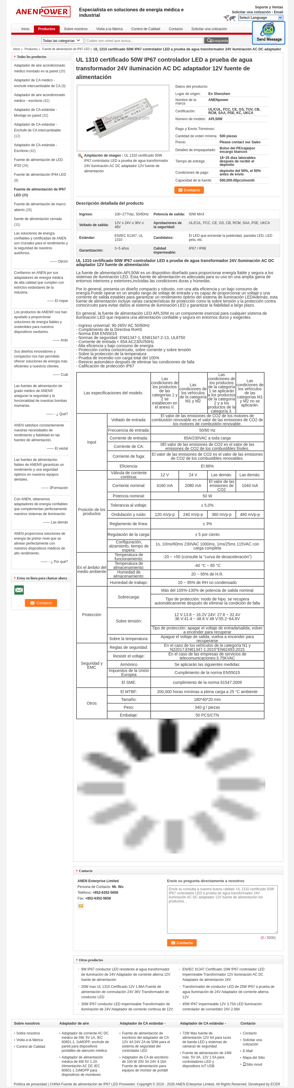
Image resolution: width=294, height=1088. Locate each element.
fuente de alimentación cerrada (38, 219)
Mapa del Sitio (254, 1058)
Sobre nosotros (75, 29)
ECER (275, 1084)
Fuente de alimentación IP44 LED (40, 175)
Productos (46, 29)
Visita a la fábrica (109, 29)
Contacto (176, 29)
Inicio (25, 29)
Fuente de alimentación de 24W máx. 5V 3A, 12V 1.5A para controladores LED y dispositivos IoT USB (206, 1059)
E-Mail (248, 1051)
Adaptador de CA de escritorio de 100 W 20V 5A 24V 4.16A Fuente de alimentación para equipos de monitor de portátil (145, 1063)
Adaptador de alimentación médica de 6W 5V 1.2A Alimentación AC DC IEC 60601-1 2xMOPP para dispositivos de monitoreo (82, 1066)
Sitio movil (252, 1065)
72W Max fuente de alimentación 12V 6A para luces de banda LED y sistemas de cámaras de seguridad (206, 1039)
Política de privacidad (30, 1084)
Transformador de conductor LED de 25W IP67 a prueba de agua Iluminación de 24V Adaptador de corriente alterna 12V (228, 992)
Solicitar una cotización (251, 12)
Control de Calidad (145, 29)
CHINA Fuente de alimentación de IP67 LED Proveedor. (93, 1084)
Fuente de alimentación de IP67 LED (66, 49)
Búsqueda (219, 41)
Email (278, 12)
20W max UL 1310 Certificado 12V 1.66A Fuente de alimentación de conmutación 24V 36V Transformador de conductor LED (125, 992)
